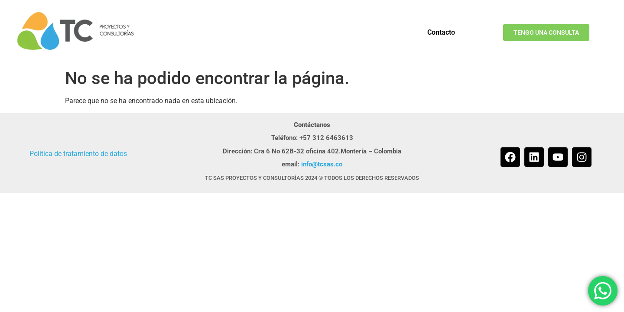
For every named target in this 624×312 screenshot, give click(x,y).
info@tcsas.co (321, 164)
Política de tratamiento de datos (78, 154)
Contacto (441, 32)
